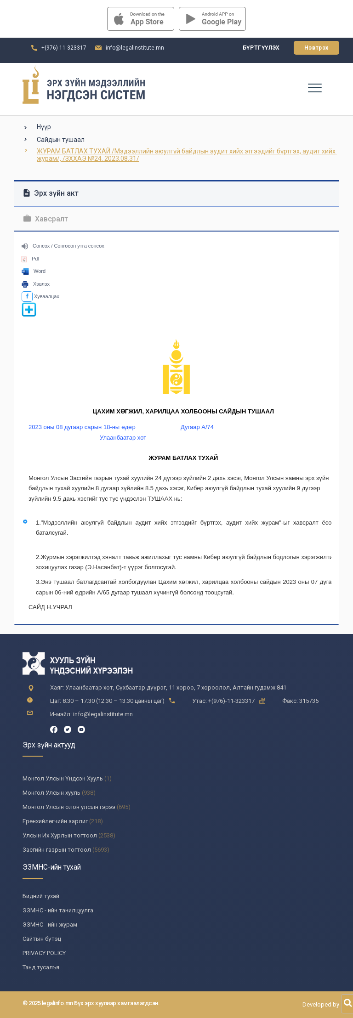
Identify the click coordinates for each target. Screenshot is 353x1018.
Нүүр (44, 126)
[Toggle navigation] (314, 87)
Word (34, 271)
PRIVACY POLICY (44, 953)
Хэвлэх (36, 284)
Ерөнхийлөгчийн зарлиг (55, 821)
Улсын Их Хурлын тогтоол (60, 835)
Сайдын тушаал (61, 139)
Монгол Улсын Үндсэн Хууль (63, 778)
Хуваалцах (40, 296)
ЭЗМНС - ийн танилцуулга (58, 910)
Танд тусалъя (41, 967)
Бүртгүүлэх (261, 48)
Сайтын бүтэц (42, 938)
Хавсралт (45, 219)
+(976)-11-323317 (63, 48)
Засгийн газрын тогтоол (57, 849)
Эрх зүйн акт (51, 193)
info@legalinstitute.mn (135, 48)
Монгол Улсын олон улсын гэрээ (69, 806)
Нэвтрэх (316, 48)
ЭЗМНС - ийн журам (50, 924)
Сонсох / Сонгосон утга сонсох (63, 246)
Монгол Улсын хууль (51, 792)
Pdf (31, 258)
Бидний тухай (41, 896)
